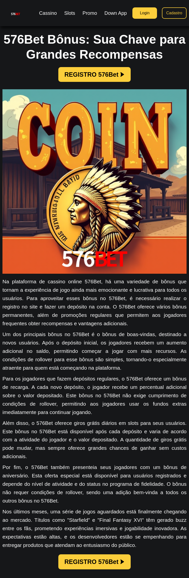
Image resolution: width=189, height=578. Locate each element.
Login (144, 13)
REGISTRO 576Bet (94, 74)
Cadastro (174, 13)
